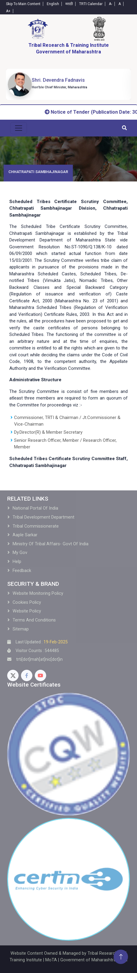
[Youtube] (40, 675)
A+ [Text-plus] (8, 11)
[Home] (38, 29)
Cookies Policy (27, 602)
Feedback (22, 570)
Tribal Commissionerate (36, 526)
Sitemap (21, 629)
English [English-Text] (53, 4)
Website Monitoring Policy (38, 593)
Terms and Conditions (34, 620)
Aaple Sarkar (25, 534)
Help (17, 561)
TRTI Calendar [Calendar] (91, 4)
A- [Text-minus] (110, 4)
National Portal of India (35, 508)
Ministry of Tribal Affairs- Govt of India (50, 543)
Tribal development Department (43, 517)
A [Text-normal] (119, 4)
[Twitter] (13, 675)
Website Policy (27, 611)
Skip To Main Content (23, 4)
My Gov (20, 552)
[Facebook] (26, 675)
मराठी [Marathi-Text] (69, 4)
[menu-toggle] (18, 128)
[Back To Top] (121, 957)
